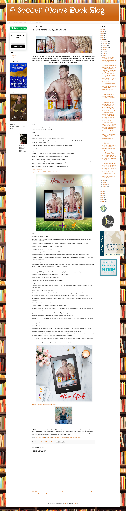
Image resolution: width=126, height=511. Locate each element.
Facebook (38, 437)
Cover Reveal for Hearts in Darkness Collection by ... (109, 64)
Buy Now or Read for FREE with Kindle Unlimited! (45, 172)
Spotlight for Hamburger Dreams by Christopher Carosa (108, 98)
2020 (102, 189)
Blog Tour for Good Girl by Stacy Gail (108, 142)
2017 (102, 195)
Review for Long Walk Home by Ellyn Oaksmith (109, 146)
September (105, 47)
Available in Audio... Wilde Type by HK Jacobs (108, 58)
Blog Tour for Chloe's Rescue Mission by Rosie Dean (109, 68)
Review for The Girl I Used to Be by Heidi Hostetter (109, 125)
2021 (102, 39)
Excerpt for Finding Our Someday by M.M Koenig (108, 139)
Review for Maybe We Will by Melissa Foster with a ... (109, 128)
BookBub (69, 437)
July (104, 51)
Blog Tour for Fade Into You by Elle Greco (108, 177)
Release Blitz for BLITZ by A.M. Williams (108, 131)
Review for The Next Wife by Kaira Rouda (109, 169)
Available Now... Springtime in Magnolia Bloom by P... (109, 71)
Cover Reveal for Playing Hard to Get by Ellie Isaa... (109, 90)
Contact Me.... (18, 22)
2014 (102, 201)
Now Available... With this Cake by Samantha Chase (109, 156)
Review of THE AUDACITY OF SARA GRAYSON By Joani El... (108, 75)
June (104, 53)
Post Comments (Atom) (43, 493)
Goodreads (63, 437)
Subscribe (18, 46)
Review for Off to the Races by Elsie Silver (108, 149)
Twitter (43, 437)
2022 (102, 37)
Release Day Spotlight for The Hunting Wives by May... (109, 115)
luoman (65, 503)
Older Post (91, 491)
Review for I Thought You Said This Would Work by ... (108, 173)
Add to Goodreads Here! (38, 169)
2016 (102, 197)
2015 (102, 199)
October (105, 45)
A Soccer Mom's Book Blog (57, 11)
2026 (102, 29)
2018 (102, 193)
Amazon (80, 437)
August (104, 49)
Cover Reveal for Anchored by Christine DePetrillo (108, 101)
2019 (102, 191)
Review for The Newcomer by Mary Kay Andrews (109, 159)
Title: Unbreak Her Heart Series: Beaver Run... (108, 93)
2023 (102, 35)
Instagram (48, 437)
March (104, 182)
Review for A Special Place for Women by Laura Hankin (108, 135)
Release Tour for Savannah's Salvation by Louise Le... (109, 61)
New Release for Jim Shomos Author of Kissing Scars (109, 79)
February (105, 184)
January (105, 186)
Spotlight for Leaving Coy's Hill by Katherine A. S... (108, 152)
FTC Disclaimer (39, 22)
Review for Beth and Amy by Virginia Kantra (109, 87)
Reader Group (55, 437)
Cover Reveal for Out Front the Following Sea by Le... (109, 162)
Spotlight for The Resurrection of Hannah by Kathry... (109, 121)
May (104, 55)
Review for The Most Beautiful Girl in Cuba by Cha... (109, 166)
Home (9, 22)
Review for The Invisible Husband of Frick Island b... (108, 83)
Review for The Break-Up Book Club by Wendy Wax (109, 118)
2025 (102, 31)
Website (75, 437)
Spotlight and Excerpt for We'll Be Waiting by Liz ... (108, 105)
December (105, 41)
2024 (102, 33)
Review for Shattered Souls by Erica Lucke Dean (108, 111)
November (105, 43)
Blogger (75, 503)
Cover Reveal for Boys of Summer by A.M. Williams (109, 108)
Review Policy (28, 22)
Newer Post (35, 491)
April (104, 180)
